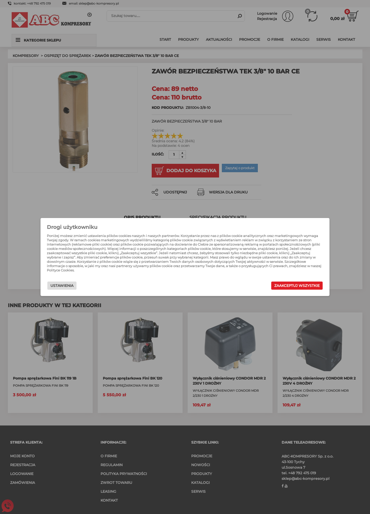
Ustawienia (82, 286)
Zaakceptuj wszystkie (276, 286)
